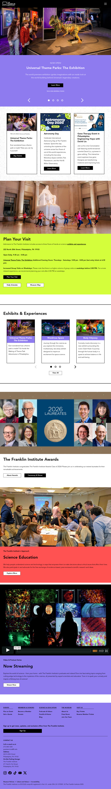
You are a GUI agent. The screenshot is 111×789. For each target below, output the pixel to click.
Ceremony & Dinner (35, 475)
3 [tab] (58, 100)
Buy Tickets (18, 156)
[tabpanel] (55, 57)
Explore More (12, 573)
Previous (29, 100)
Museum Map (35, 285)
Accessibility (36, 782)
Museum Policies (9, 782)
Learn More (51, 168)
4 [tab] (62, 100)
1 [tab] (49, 100)
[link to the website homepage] (9, 4)
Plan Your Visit (12, 277)
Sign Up (22, 731)
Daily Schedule (12, 285)
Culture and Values (23, 782)
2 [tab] (53, 100)
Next (82, 100)
